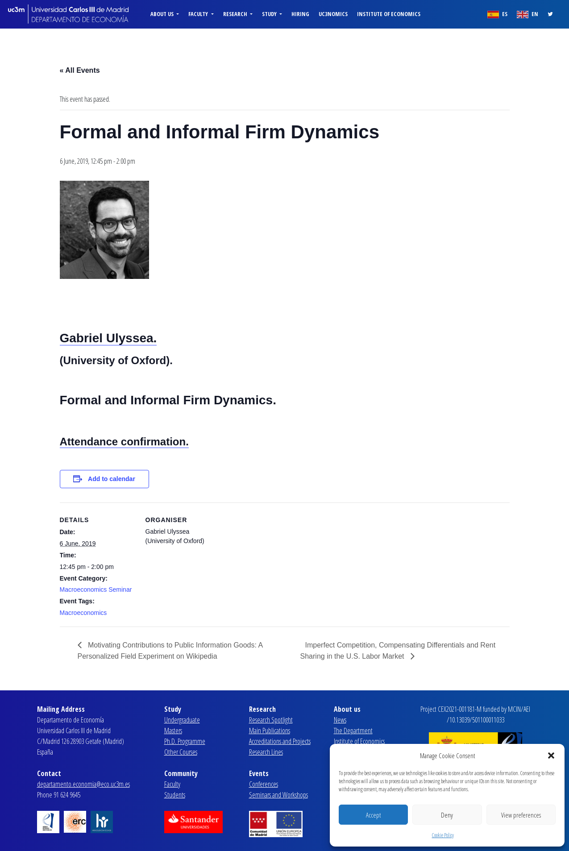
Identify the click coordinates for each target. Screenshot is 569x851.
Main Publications (269, 730)
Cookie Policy (443, 835)
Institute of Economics (388, 14)
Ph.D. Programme (184, 741)
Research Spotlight (271, 720)
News (340, 720)
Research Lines (266, 752)
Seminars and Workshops (278, 795)
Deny (447, 814)
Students (174, 795)
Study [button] (270, 14)
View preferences (521, 814)
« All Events (80, 70)
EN (527, 14)
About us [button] (162, 14)
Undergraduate (182, 720)
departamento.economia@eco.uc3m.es (83, 784)
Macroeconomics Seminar (96, 589)
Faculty (172, 784)
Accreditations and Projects (280, 741)
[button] (551, 755)
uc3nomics (333, 14)
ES (497, 14)
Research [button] (236, 14)
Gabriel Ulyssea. (108, 338)
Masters (173, 730)
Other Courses (180, 752)
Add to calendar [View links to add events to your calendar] (111, 478)
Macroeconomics (83, 612)
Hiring (300, 14)
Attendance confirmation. (124, 442)
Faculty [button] (198, 14)
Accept (373, 814)
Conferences (263, 784)
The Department (353, 730)
